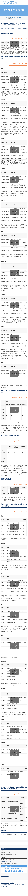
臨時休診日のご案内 (6, 861)
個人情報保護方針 (21, 884)
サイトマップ (5, 886)
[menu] (25, 2)
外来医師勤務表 (5, 876)
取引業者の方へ (5, 883)
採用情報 (12, 883)
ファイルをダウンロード (18, 38)
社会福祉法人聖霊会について (9, 884)
